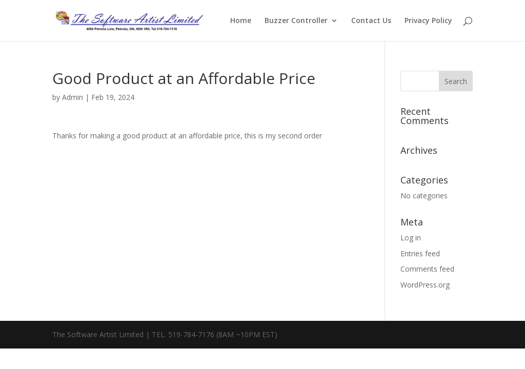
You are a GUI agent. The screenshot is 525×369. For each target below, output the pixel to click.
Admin (72, 97)
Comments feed (427, 269)
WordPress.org (425, 285)
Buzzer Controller (296, 21)
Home (240, 21)
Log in (410, 237)
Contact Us (371, 21)
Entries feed (420, 253)
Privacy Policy (428, 21)
